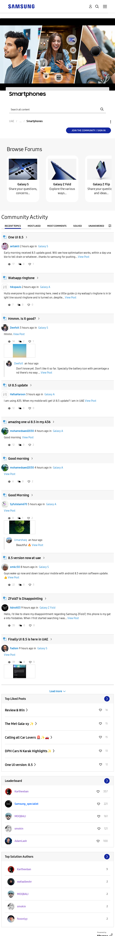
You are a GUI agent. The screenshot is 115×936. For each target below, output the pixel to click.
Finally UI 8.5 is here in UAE (28, 639)
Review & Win (15, 710)
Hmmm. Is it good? (22, 319)
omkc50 (15, 567)
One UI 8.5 (15, 237)
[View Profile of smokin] (19, 828)
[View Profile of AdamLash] (21, 841)
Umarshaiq (20, 540)
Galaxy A (45, 287)
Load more (55, 691)
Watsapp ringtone (21, 278)
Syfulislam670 (18, 504)
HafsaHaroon (17, 394)
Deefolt (14, 327)
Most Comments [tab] (57, 226)
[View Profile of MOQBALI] (20, 816)
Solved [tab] (77, 226)
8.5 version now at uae (24, 558)
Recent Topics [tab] (13, 226)
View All (58, 698)
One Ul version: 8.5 (19, 765)
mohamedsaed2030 (22, 431)
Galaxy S (23, 184)
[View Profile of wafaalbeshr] (24, 881)
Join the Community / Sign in (89, 130)
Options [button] (105, 121)
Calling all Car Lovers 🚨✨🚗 (27, 737)
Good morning (18, 458)
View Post (83, 256)
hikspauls (15, 287)
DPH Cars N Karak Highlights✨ (28, 751)
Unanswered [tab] (96, 226)
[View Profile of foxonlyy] (22, 918)
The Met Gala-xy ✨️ (19, 724)
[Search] (57, 109)
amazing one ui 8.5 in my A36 (29, 422)
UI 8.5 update (18, 385)
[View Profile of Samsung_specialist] (26, 803)
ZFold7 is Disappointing (25, 599)
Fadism (14, 648)
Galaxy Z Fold (62, 184)
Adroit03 (15, 607)
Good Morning (18, 495)
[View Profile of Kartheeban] (22, 791)
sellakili (14, 246)
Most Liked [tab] (34, 226)
